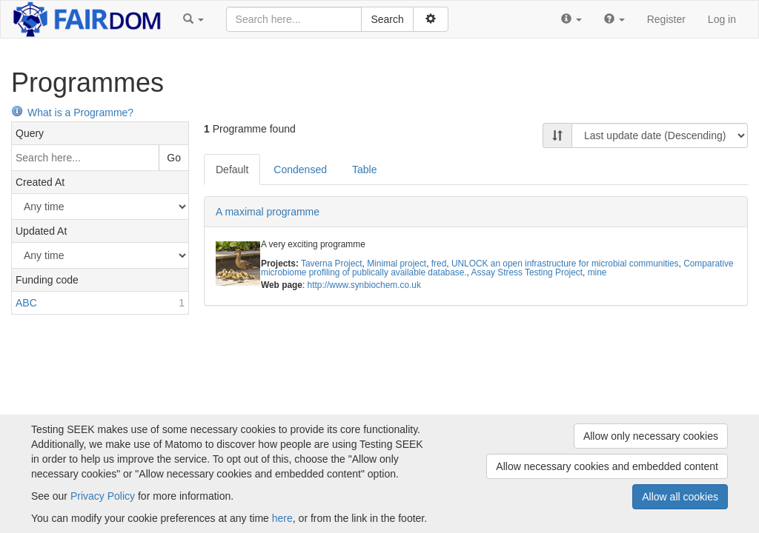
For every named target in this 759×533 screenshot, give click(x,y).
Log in (722, 19)
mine (597, 272)
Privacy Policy (102, 496)
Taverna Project (331, 263)
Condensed (300, 169)
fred (439, 263)
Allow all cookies (680, 497)
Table (364, 169)
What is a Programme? (72, 112)
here (282, 518)
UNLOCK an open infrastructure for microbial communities (565, 263)
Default (232, 169)
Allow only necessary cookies (650, 436)
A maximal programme (267, 212)
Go (174, 158)
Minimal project (396, 263)
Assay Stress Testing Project (527, 272)
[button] (193, 19)
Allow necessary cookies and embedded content (607, 466)
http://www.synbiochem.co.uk (364, 285)
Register (666, 19)
